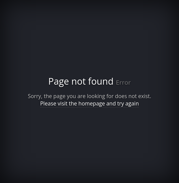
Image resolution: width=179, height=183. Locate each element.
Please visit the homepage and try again (89, 103)
